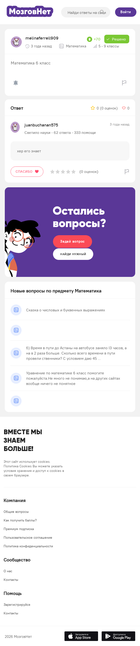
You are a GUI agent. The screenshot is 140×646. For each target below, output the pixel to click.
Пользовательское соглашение (28, 537)
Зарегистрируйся (17, 604)
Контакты (11, 579)
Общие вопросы (16, 511)
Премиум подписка (19, 529)
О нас (8, 571)
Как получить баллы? (20, 520)
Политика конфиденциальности (28, 546)
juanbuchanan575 (41, 125)
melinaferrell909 (41, 38)
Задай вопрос (72, 241)
